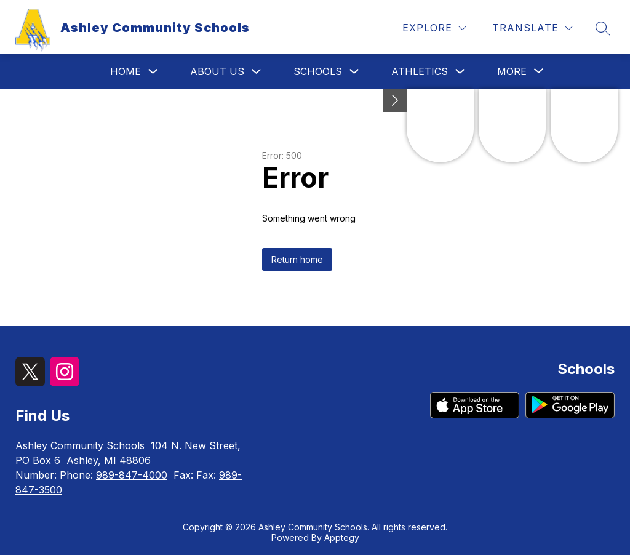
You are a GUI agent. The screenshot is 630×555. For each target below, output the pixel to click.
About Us (217, 71)
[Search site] (603, 28)
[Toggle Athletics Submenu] (460, 71)
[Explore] (434, 28)
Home (125, 71)
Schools (317, 71)
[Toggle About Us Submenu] (256, 71)
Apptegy (341, 537)
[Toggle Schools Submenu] (354, 71)
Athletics (419, 71)
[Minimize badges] (395, 100)
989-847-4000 (131, 475)
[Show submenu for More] (512, 71)
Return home (297, 259)
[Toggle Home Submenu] (153, 71)
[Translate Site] (532, 28)
